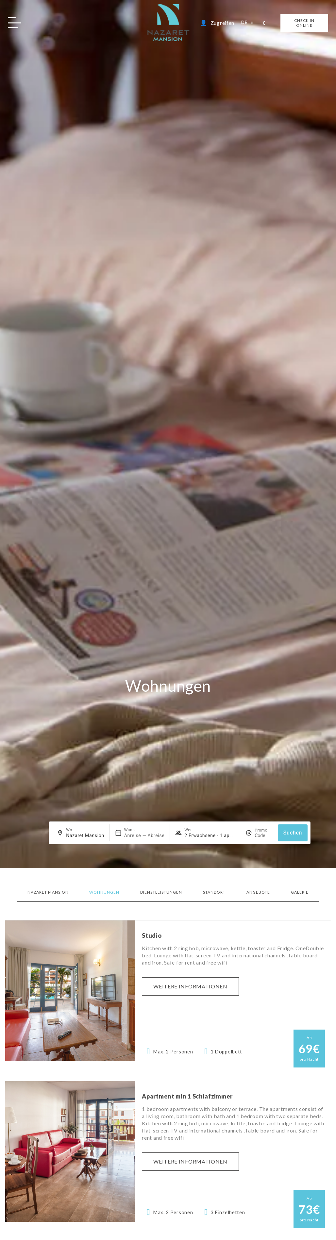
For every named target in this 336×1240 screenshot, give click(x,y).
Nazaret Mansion (48, 892)
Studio (151, 935)
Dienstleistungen (161, 892)
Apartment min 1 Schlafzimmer (187, 1096)
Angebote (258, 892)
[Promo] (264, 835)
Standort (214, 892)
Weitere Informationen (190, 986)
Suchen (292, 833)
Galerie (300, 892)
